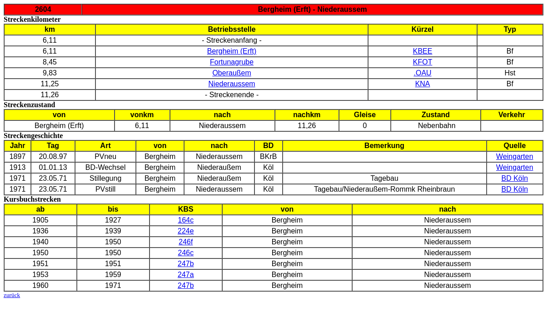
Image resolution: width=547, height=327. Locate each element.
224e (186, 231)
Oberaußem (231, 73)
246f (186, 242)
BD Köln (514, 178)
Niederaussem (232, 84)
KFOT (423, 62)
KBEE (423, 51)
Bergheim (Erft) (231, 51)
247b (186, 264)
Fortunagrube (232, 62)
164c (186, 220)
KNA (422, 84)
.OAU (423, 73)
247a (186, 274)
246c (186, 253)
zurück (12, 295)
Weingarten (514, 156)
